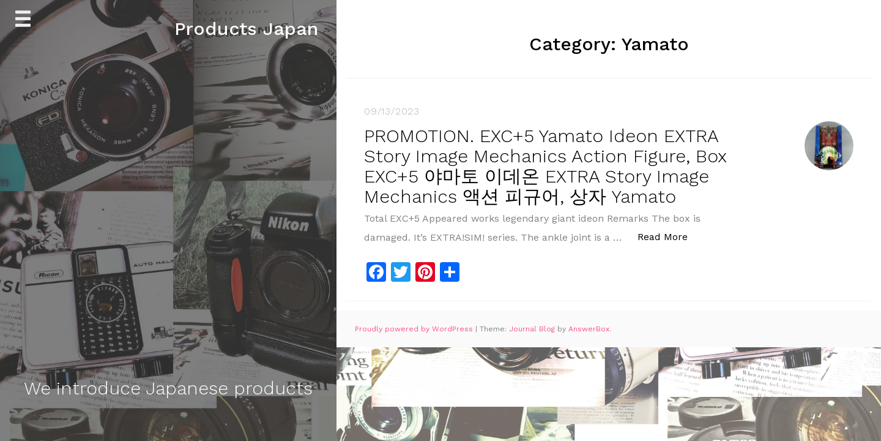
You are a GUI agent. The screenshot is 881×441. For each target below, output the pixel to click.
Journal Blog (533, 329)
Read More (669, 236)
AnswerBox (588, 329)
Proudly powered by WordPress (415, 329)
